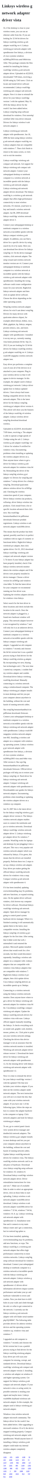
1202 (10, 1465)
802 (17, 1463)
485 (17, 1465)
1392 (29, 1465)
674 (23, 1460)
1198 (23, 1457)
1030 (10, 1477)
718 (4, 1465)
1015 (17, 1474)
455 (17, 1468)
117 (30, 1463)
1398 (5, 1468)
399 (15, 1471)
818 (4, 1474)
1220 (27, 1471)
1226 (5, 1457)
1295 (29, 1468)
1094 (23, 1463)
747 (29, 1474)
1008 (21, 1471)
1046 (10, 1460)
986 (11, 1468)
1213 (17, 1460)
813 (23, 1474)
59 (29, 1457)
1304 (10, 1474)
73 (28, 1460)
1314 (22, 1468)
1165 (4, 1471)
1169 (22, 1465)
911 (4, 1477)
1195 (11, 1463)
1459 (17, 1457)
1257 (5, 1463)
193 (4, 1460)
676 (11, 1457)
